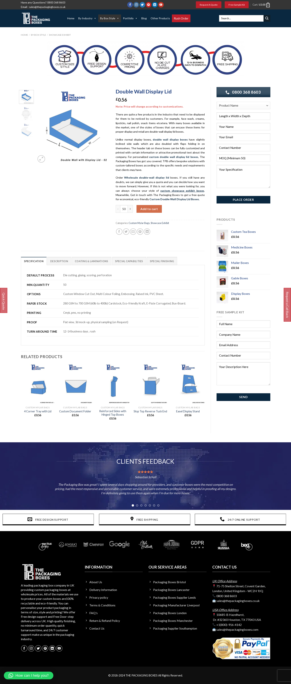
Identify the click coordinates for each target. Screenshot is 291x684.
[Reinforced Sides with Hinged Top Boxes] (113, 384)
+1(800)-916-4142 (229, 624)
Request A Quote (209, 4)
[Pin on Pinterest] (140, 231)
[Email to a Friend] (133, 231)
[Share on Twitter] (126, 231)
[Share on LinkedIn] (147, 231)
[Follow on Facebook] (130, 5)
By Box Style (109, 18)
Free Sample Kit (237, 4)
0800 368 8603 (56, 2)
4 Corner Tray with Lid (37, 411)
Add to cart (149, 209)
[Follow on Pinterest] (148, 5)
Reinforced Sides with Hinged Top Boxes (112, 412)
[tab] (34, 261)
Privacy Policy (239, 193)
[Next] (249, 547)
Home (70, 18)
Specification (34, 261)
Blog (144, 18)
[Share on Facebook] (119, 231)
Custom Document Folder (75, 411)
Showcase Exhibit (60, 34)
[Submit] (267, 18)
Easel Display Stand (188, 411)
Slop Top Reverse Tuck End (150, 411)
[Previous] (42, 547)
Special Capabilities (129, 261)
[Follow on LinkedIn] (155, 5)
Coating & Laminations (91, 261)
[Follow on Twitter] (142, 5)
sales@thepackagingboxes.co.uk (47, 6)
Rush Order (181, 18)
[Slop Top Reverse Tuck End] (150, 384)
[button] (28, 675)
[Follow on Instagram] (136, 5)
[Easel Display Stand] (188, 384)
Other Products (160, 18)
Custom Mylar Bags (139, 223)
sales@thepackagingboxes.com (237, 629)
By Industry (87, 18)
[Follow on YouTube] (161, 5)
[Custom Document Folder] (75, 384)
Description (59, 261)
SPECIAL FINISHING (162, 261)
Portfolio (130, 18)
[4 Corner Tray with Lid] (38, 384)
